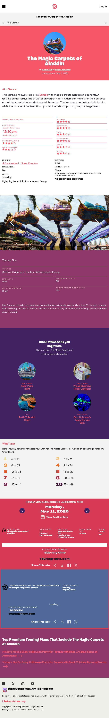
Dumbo (43, 94)
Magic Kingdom (63, 69)
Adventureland (10, 163)
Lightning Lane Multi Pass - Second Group (24, 181)
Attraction (47, 69)
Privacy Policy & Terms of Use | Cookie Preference (23, 710)
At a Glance (13, 22)
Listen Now (14, 701)
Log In (103, 6)
